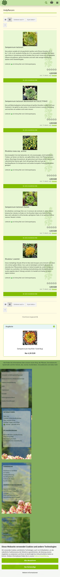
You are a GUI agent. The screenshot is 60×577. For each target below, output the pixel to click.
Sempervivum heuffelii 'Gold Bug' (30, 349)
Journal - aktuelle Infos (12, 424)
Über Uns (6, 416)
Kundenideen (7, 481)
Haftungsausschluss (8, 397)
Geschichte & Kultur (9, 489)
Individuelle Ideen (8, 479)
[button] (5, 20)
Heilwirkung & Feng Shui (11, 491)
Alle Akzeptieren (30, 560)
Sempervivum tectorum (14, 47)
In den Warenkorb (30, 80)
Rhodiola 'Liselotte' (12, 259)
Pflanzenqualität (8, 436)
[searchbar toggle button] (46, 3)
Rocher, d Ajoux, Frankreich (11, 527)
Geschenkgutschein (9, 439)
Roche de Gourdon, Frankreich (12, 525)
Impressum (5, 390)
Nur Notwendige (30, 567)
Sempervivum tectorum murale (17, 207)
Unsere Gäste (7, 535)
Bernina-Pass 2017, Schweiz (12, 529)
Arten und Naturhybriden (10, 495)
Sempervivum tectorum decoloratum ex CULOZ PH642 (26, 101)
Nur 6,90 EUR (30, 353)
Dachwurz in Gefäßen (10, 471)
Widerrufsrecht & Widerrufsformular (13, 379)
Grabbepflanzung (8, 475)
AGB (3, 386)
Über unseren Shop (9, 420)
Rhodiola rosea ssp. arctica (15, 151)
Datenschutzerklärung (41, 556)
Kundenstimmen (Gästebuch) (12, 441)
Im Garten (6, 472)
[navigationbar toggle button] (57, 3)
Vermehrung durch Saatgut (11, 497)
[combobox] (18, 20)
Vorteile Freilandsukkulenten (12, 418)
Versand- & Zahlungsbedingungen (12, 375)
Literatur (6, 493)
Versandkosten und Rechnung (12, 435)
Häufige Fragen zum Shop (11, 422)
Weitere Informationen (30, 572)
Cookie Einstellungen (8, 401)
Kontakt (4, 394)
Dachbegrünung (8, 477)
